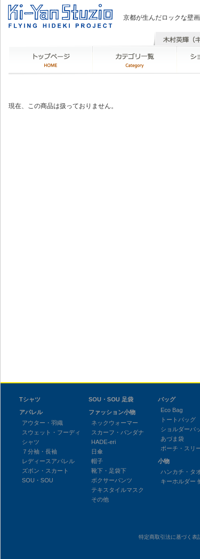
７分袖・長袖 (39, 451)
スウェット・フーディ (51, 432)
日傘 (97, 451)
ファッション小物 (112, 412)
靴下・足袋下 (108, 470)
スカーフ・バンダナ (117, 432)
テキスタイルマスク (117, 490)
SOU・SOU (37, 480)
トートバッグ (178, 419)
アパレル (31, 412)
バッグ (166, 399)
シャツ (30, 442)
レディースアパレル (48, 461)
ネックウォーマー (114, 423)
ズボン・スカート (45, 470)
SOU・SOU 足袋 (111, 399)
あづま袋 (172, 438)
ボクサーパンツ (111, 480)
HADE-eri (103, 442)
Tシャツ (30, 399)
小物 (164, 461)
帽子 (97, 461)
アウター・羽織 (42, 423)
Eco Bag (172, 410)
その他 (100, 499)
